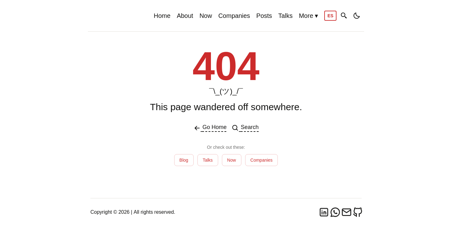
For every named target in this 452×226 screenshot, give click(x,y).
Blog (184, 160)
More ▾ (308, 15)
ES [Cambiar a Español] (330, 15)
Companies (234, 15)
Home (162, 15)
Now (205, 15)
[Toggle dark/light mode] (357, 16)
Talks (285, 15)
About (185, 15)
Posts (264, 15)
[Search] (344, 16)
